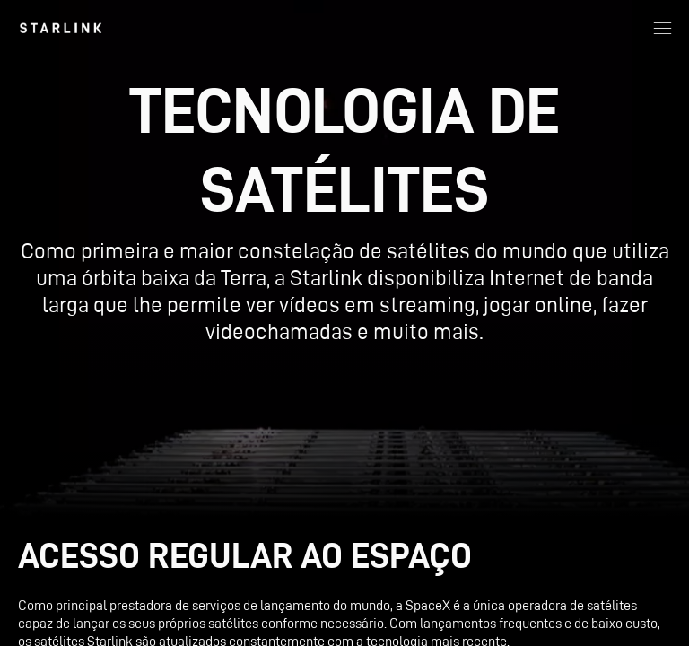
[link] (60, 27)
